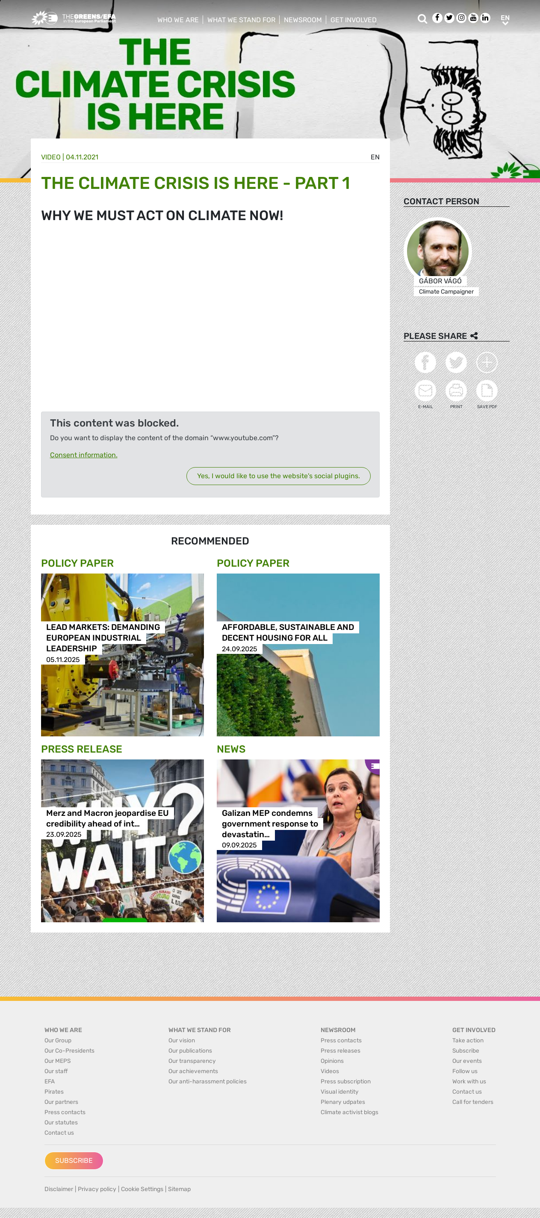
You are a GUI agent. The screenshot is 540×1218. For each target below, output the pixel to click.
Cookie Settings (142, 1189)
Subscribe (74, 1160)
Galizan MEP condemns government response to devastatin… (270, 823)
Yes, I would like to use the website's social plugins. (278, 476)
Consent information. (84, 455)
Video (51, 157)
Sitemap (179, 1189)
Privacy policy (97, 1189)
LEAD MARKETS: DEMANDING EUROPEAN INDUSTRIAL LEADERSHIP (103, 638)
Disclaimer (58, 1189)
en (375, 157)
